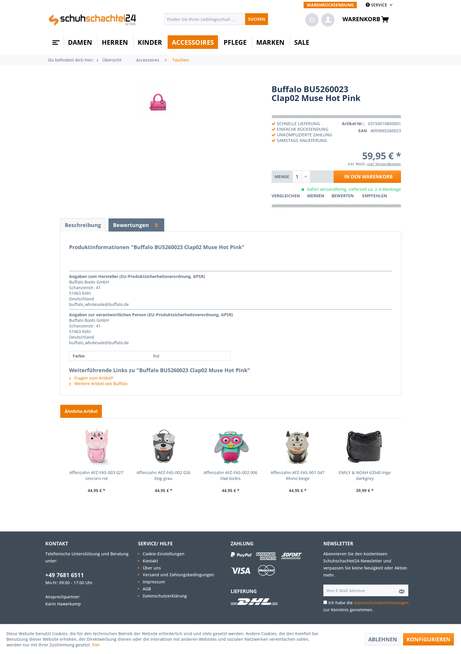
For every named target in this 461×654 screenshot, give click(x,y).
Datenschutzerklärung (165, 596)
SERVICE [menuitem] (377, 5)
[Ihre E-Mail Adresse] (357, 590)
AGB (147, 589)
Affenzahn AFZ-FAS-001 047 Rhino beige (297, 475)
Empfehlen (374, 195)
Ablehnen (382, 639)
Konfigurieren (428, 639)
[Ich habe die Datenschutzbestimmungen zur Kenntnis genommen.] (325, 602)
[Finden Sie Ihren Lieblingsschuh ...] (216, 19)
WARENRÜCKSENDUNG (330, 5)
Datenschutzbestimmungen (381, 602)
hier (96, 645)
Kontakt (150, 561)
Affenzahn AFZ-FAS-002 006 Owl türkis (230, 475)
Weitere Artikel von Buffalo (98, 383)
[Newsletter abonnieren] (399, 590)
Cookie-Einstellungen (163, 554)
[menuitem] (330, 5)
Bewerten (343, 195)
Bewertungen (136, 225)
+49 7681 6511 (64, 575)
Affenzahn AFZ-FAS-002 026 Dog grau (163, 475)
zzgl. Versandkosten (384, 163)
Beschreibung (83, 225)
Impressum (154, 582)
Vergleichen (286, 195)
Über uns (152, 568)
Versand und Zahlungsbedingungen (178, 574)
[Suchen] (256, 19)
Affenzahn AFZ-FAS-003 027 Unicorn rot (96, 475)
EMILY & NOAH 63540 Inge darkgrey (365, 475)
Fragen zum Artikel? (91, 378)
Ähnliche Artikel (81, 411)
